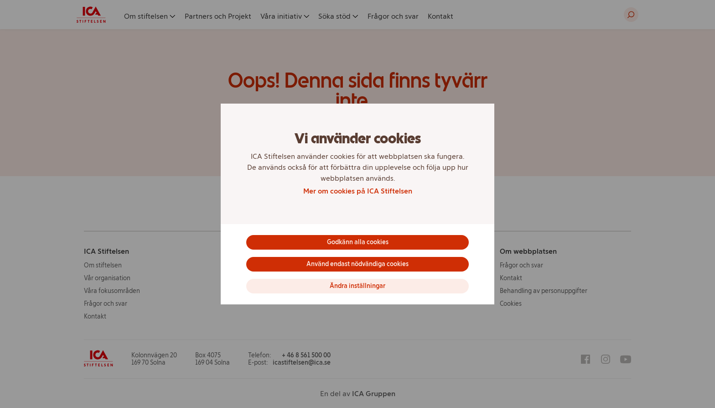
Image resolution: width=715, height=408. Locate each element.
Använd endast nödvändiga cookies (357, 264)
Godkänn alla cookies (358, 242)
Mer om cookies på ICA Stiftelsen (357, 191)
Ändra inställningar (357, 286)
